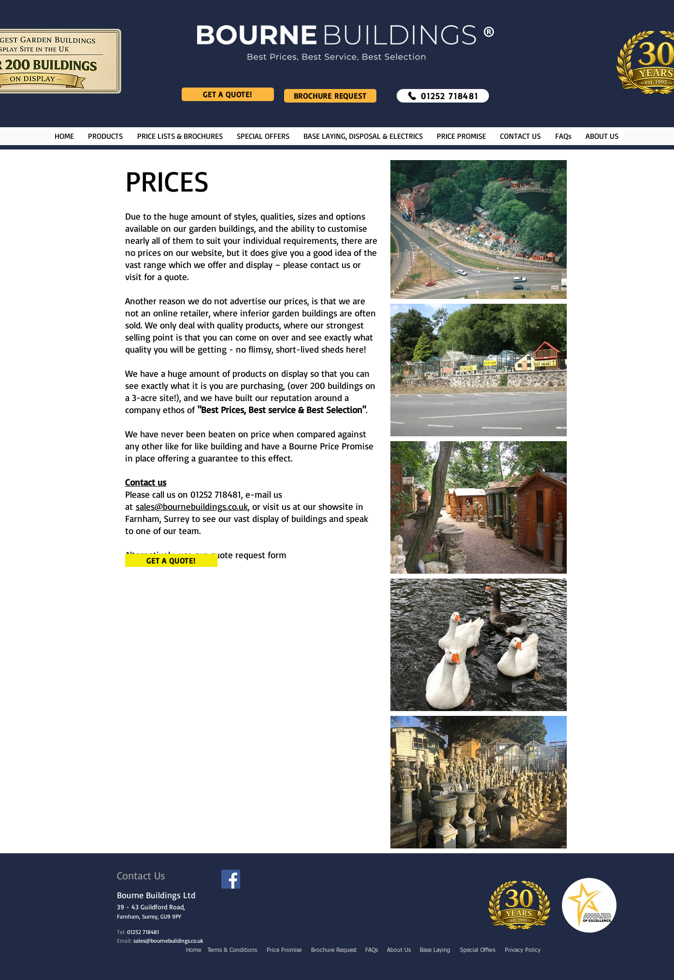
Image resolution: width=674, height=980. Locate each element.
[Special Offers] (478, 950)
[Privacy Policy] (523, 950)
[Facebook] (230, 879)
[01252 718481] (443, 96)
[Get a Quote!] (228, 94)
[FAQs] (372, 950)
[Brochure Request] (330, 96)
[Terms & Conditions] (232, 950)
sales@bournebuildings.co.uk (192, 506)
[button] (105, 136)
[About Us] (399, 950)
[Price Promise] (284, 950)
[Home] (193, 950)
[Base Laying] (435, 950)
